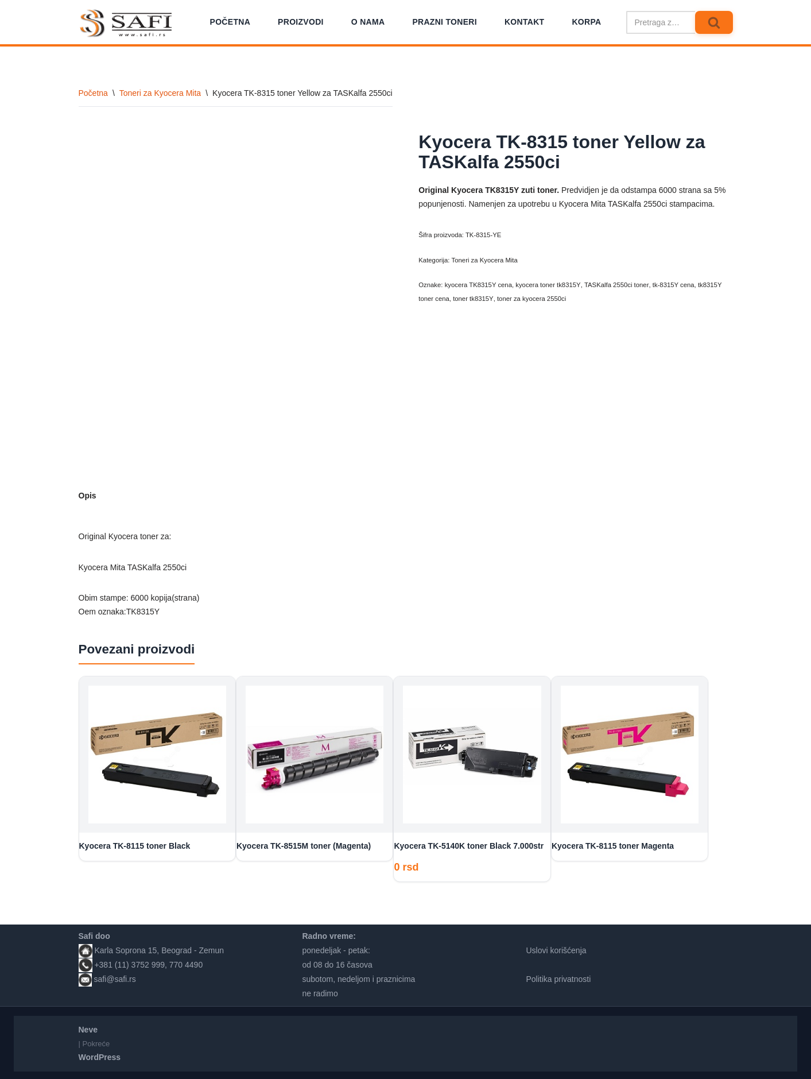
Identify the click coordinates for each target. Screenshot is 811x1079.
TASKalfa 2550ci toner (615, 284)
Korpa (586, 21)
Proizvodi (301, 21)
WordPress (100, 1055)
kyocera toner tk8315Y (547, 284)
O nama (368, 21)
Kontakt (525, 21)
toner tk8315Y (472, 298)
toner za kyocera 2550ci (530, 298)
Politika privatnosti (558, 977)
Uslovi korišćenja (556, 948)
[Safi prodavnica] (126, 23)
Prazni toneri (444, 21)
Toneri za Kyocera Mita (160, 93)
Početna (230, 21)
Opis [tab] (87, 495)
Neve (88, 1027)
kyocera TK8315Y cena (478, 284)
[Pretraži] (660, 22)
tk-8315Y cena (672, 284)
